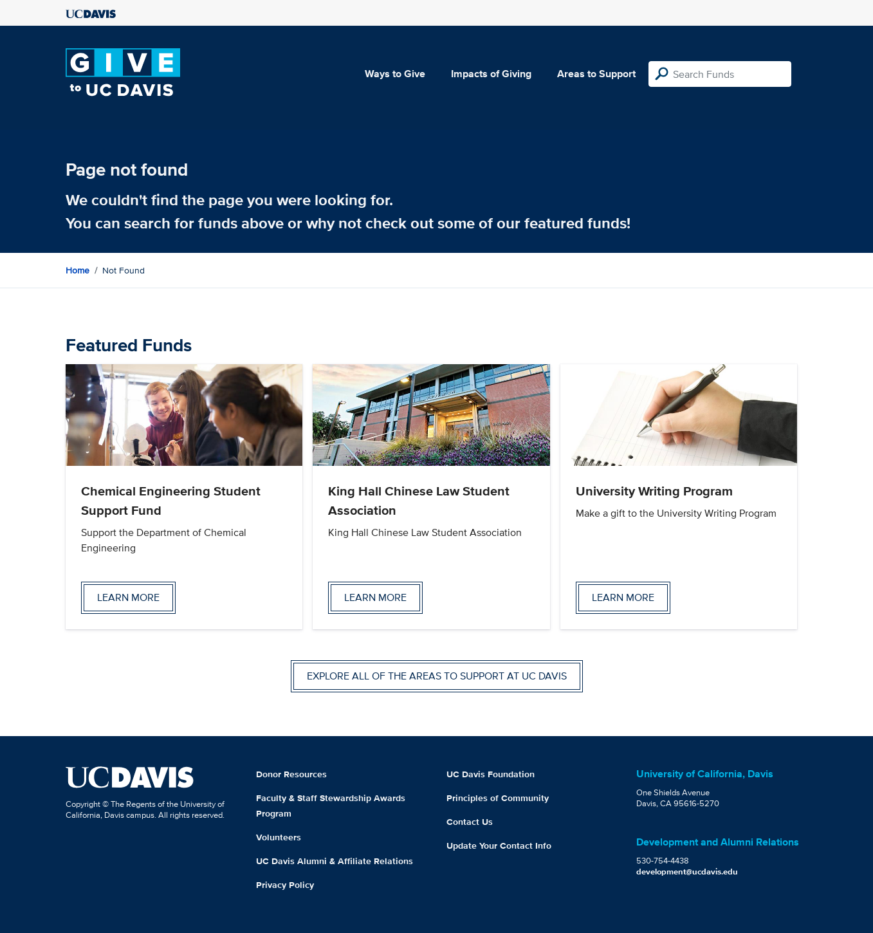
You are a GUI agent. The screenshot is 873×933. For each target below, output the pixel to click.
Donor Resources (291, 774)
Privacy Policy (285, 884)
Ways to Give (395, 73)
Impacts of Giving (491, 73)
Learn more (128, 597)
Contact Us (469, 821)
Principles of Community (497, 797)
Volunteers (278, 837)
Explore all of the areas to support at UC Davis (437, 676)
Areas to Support (596, 73)
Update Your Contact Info (498, 845)
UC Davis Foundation (490, 774)
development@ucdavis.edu (687, 871)
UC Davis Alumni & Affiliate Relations (334, 860)
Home (77, 270)
